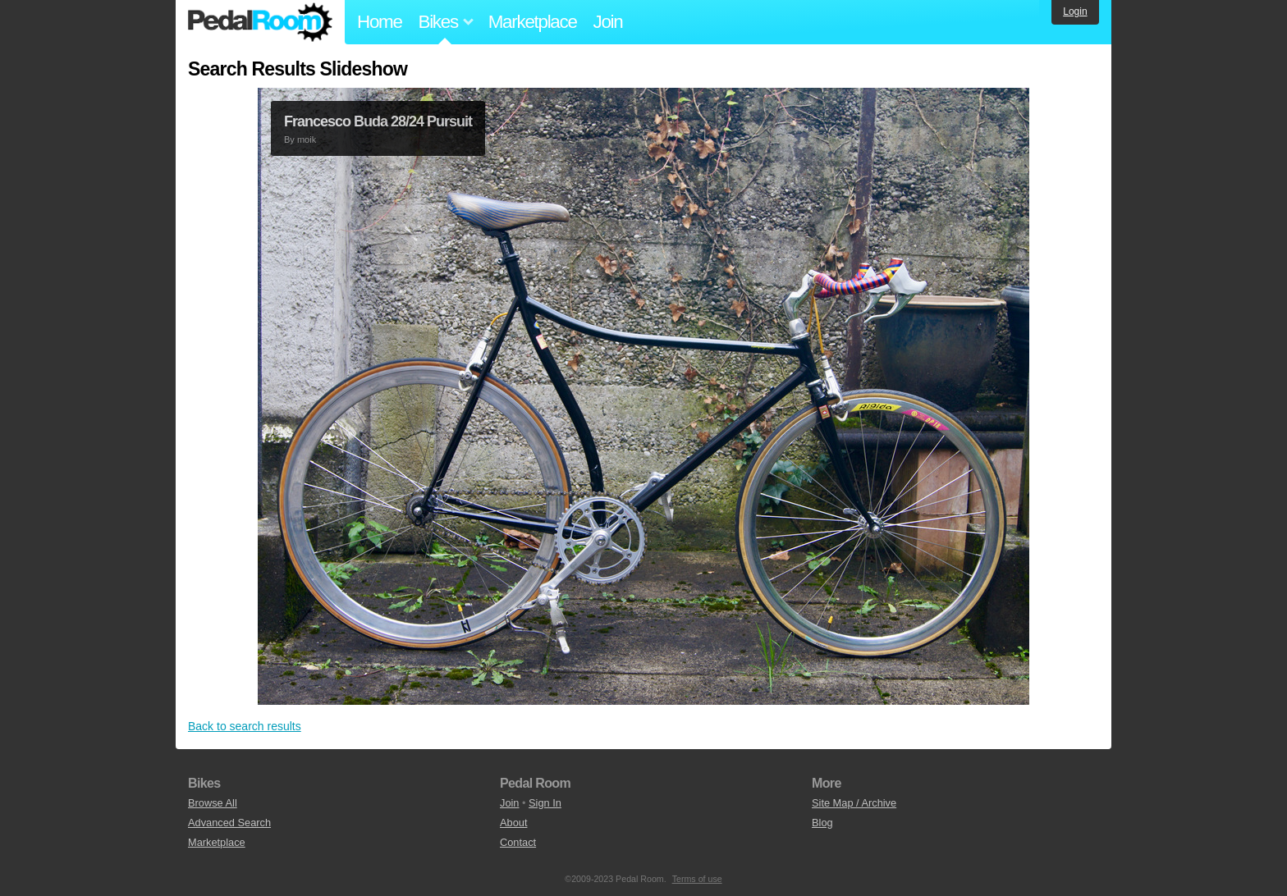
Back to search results (244, 726)
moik (306, 139)
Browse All (212, 803)
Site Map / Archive (854, 803)
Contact (518, 842)
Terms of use (697, 879)
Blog (822, 822)
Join (608, 21)
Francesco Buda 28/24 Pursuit (378, 121)
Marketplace (532, 21)
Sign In (545, 803)
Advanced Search (229, 822)
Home (379, 21)
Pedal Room (260, 22)
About (513, 822)
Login (1075, 11)
